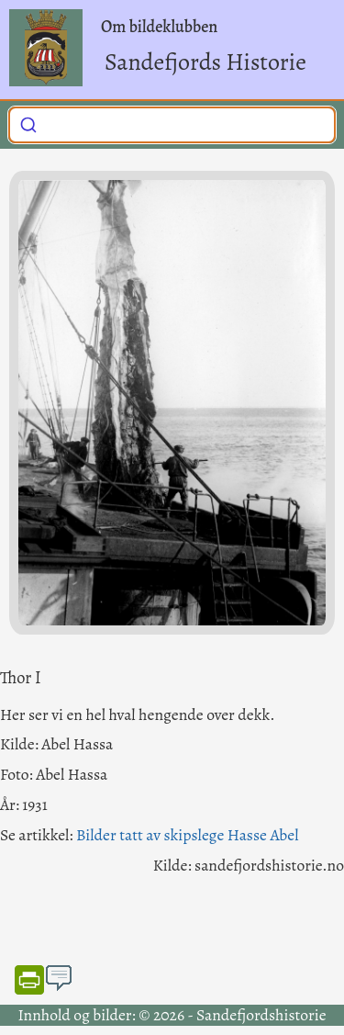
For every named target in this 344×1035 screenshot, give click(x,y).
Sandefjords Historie (205, 62)
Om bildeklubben (159, 27)
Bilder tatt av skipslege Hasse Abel (187, 835)
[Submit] (28, 123)
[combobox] (172, 125)
